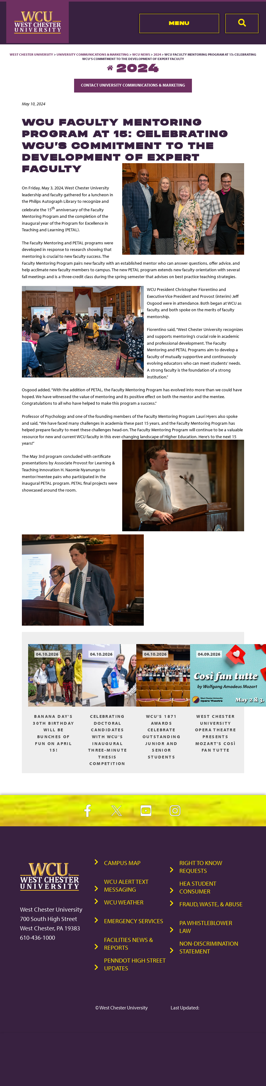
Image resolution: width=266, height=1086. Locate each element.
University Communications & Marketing (93, 54)
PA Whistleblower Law (205, 926)
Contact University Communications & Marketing (133, 85)
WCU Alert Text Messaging (126, 885)
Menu (179, 23)
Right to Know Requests (200, 866)
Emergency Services (133, 921)
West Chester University (31, 54)
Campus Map (122, 863)
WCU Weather (123, 902)
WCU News (141, 54)
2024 (157, 54)
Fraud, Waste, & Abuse (211, 904)
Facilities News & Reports (128, 943)
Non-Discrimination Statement (208, 947)
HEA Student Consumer (197, 887)
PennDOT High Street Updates (135, 964)
